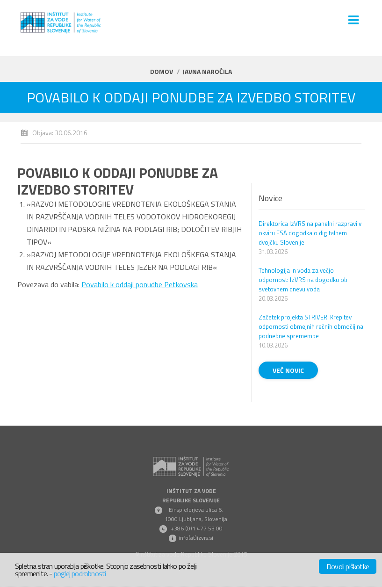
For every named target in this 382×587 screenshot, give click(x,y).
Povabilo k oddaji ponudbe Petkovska (139, 284)
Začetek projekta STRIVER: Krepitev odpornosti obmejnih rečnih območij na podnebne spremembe (311, 326)
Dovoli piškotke (347, 566)
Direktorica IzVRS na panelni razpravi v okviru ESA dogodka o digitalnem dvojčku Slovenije (310, 233)
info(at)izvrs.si (196, 537)
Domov (161, 71)
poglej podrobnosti (80, 573)
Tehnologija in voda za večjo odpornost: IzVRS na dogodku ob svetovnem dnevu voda (303, 280)
